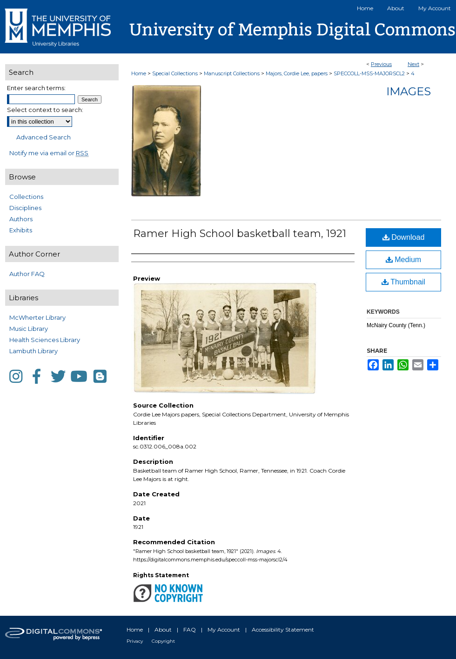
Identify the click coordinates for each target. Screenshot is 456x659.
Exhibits (20, 230)
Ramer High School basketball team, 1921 (239, 233)
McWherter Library (37, 317)
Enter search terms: (36, 88)
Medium (403, 260)
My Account (224, 629)
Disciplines (25, 207)
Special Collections (175, 73)
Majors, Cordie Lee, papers (297, 73)
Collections (26, 196)
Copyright (163, 641)
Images (408, 91)
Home (138, 73)
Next (413, 64)
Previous (381, 64)
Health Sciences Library (44, 339)
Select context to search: (45, 109)
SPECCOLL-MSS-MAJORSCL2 (369, 73)
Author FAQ (27, 273)
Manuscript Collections (232, 73)
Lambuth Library (33, 351)
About (163, 629)
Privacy (135, 641)
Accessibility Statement (283, 629)
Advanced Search (43, 137)
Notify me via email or (48, 153)
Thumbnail (403, 282)
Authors (21, 219)
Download (403, 237)
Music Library (28, 328)
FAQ (189, 629)
